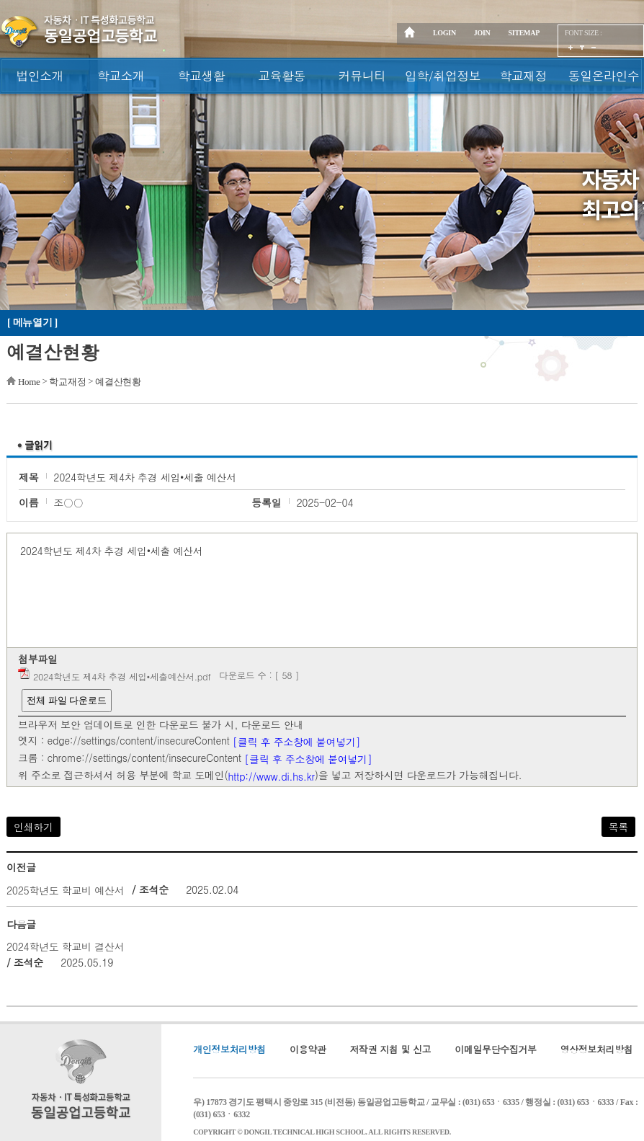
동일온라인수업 (604, 80)
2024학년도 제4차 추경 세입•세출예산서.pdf (122, 676)
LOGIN (444, 33)
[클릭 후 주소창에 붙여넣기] (296, 741)
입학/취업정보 (443, 75)
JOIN (482, 33)
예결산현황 (118, 381)
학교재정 (523, 75)
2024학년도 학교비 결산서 (65, 946)
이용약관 (308, 1049)
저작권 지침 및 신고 (390, 1049)
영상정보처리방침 (596, 1049)
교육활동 (281, 75)
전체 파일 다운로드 (67, 700)
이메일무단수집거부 (495, 1049)
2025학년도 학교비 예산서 (65, 890)
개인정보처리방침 (229, 1049)
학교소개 (121, 75)
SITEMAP (524, 33)
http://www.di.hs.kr (271, 776)
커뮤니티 (362, 75)
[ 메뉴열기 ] (32, 322)
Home (29, 381)
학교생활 (201, 75)
